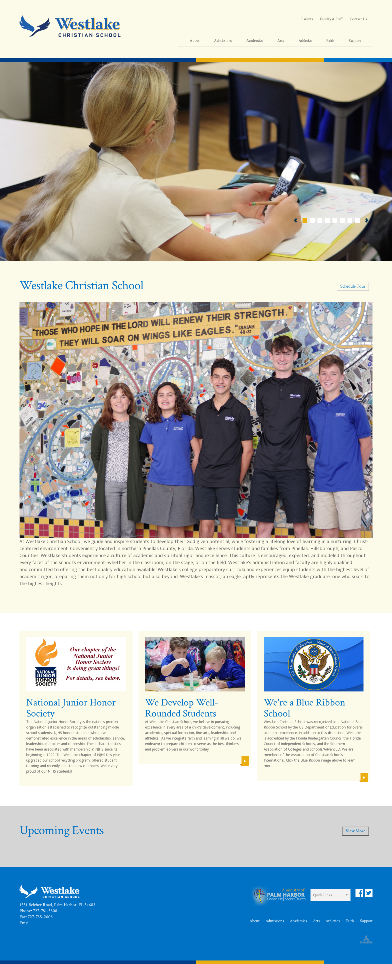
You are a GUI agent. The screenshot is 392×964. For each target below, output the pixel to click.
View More (355, 831)
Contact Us (358, 19)
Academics (298, 921)
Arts (316, 921)
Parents (307, 19)
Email (25, 923)
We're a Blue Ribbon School (304, 708)
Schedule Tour (353, 286)
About (254, 921)
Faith (350, 921)
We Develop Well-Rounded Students (181, 708)
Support (366, 921)
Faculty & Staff (331, 19)
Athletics (333, 921)
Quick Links (322, 895)
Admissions (275, 921)
